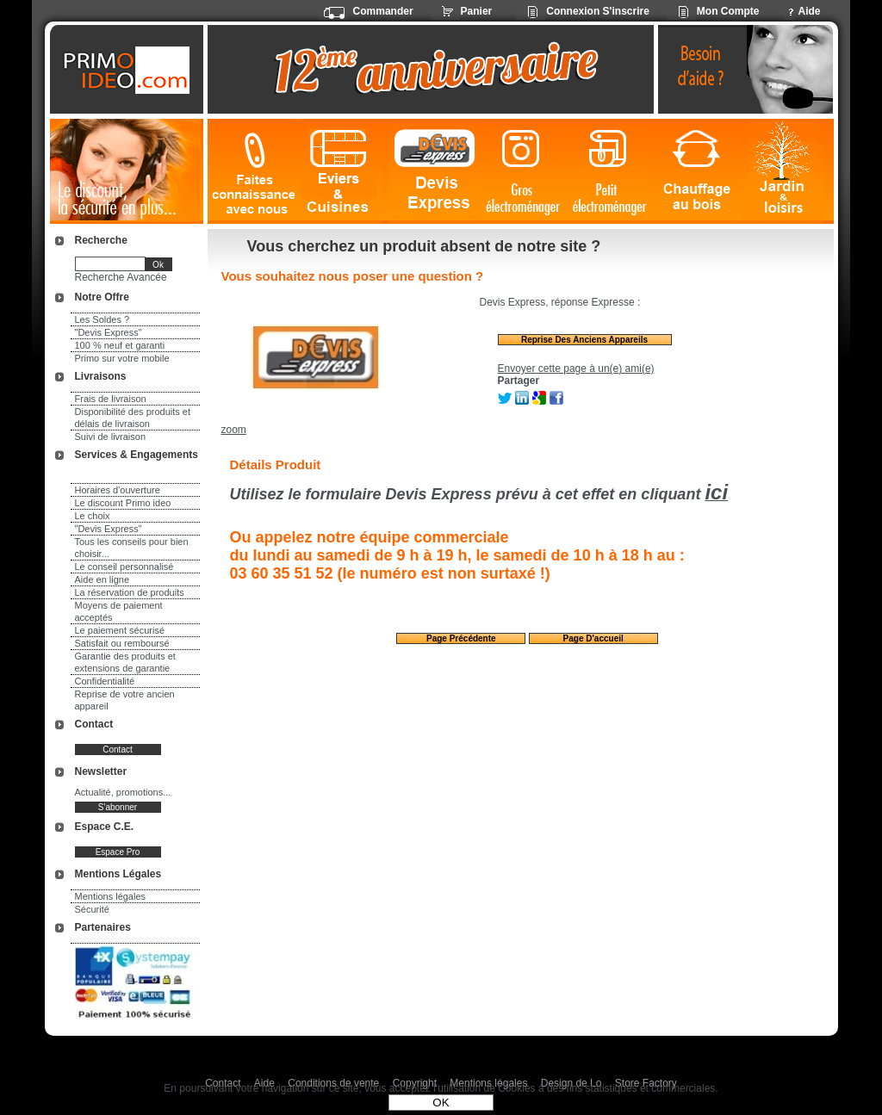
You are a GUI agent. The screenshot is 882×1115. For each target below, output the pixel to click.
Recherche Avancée (121, 277)
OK (440, 1102)
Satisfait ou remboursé (122, 643)
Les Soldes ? (102, 319)
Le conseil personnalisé (124, 566)
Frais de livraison (110, 398)
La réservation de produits (129, 592)
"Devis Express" (108, 332)
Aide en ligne (102, 579)
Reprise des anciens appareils (584, 339)
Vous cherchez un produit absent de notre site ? (424, 246)
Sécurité (92, 909)
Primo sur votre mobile (122, 358)
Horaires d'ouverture (117, 490)
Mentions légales (110, 896)
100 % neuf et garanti (120, 345)
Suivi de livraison (110, 436)
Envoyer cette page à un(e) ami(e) (576, 368)
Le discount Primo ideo (123, 503)
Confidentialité (105, 681)
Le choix (92, 516)
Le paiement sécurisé (120, 630)
